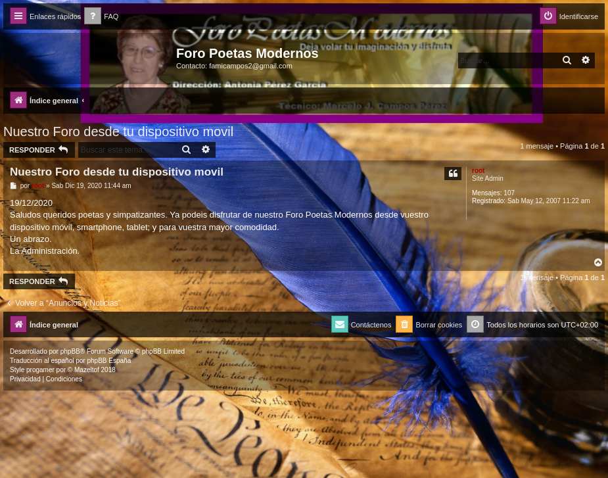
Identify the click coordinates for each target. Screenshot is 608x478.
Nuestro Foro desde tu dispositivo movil (118, 131)
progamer (40, 369)
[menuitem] (101, 16)
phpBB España (109, 360)
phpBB (70, 351)
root (478, 170)
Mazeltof (86, 369)
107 (509, 193)
